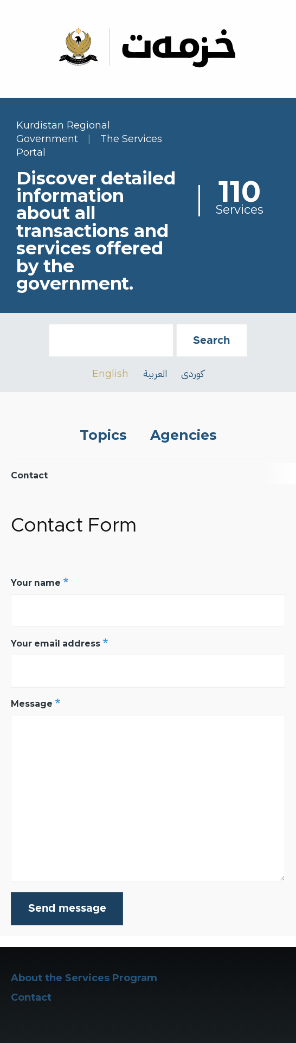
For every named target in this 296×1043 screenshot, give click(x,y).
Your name (36, 583)
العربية (155, 373)
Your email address (55, 643)
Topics (103, 435)
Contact (31, 997)
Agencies (183, 435)
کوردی (192, 373)
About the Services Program (84, 978)
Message (32, 704)
